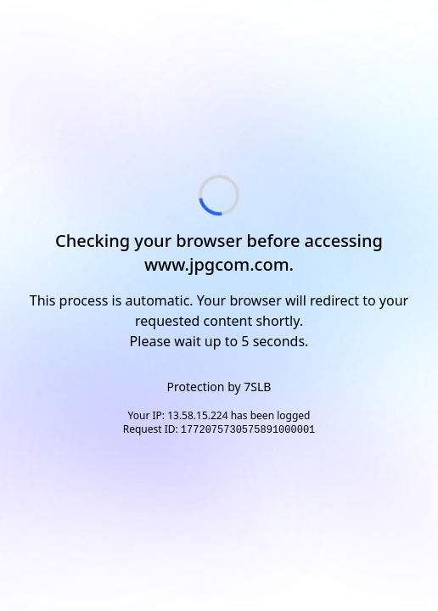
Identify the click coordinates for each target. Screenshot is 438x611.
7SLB (257, 386)
